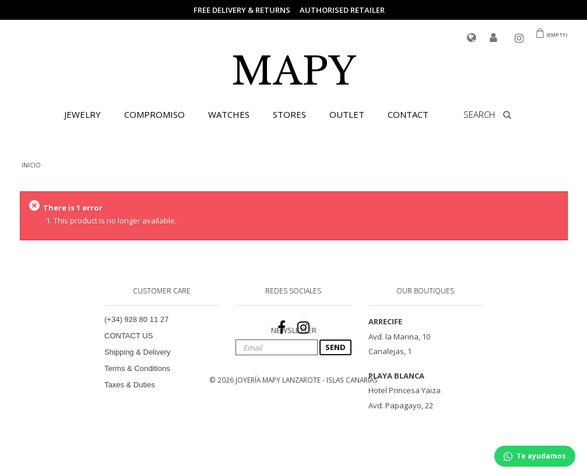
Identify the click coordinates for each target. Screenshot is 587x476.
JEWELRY (82, 114)
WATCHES (228, 114)
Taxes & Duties (129, 384)
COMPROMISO (154, 114)
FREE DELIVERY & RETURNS (242, 10)
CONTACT (408, 114)
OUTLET (346, 114)
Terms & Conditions (137, 368)
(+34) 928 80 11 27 (136, 319)
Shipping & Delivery (137, 352)
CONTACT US (128, 335)
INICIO (31, 165)
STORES (289, 114)
